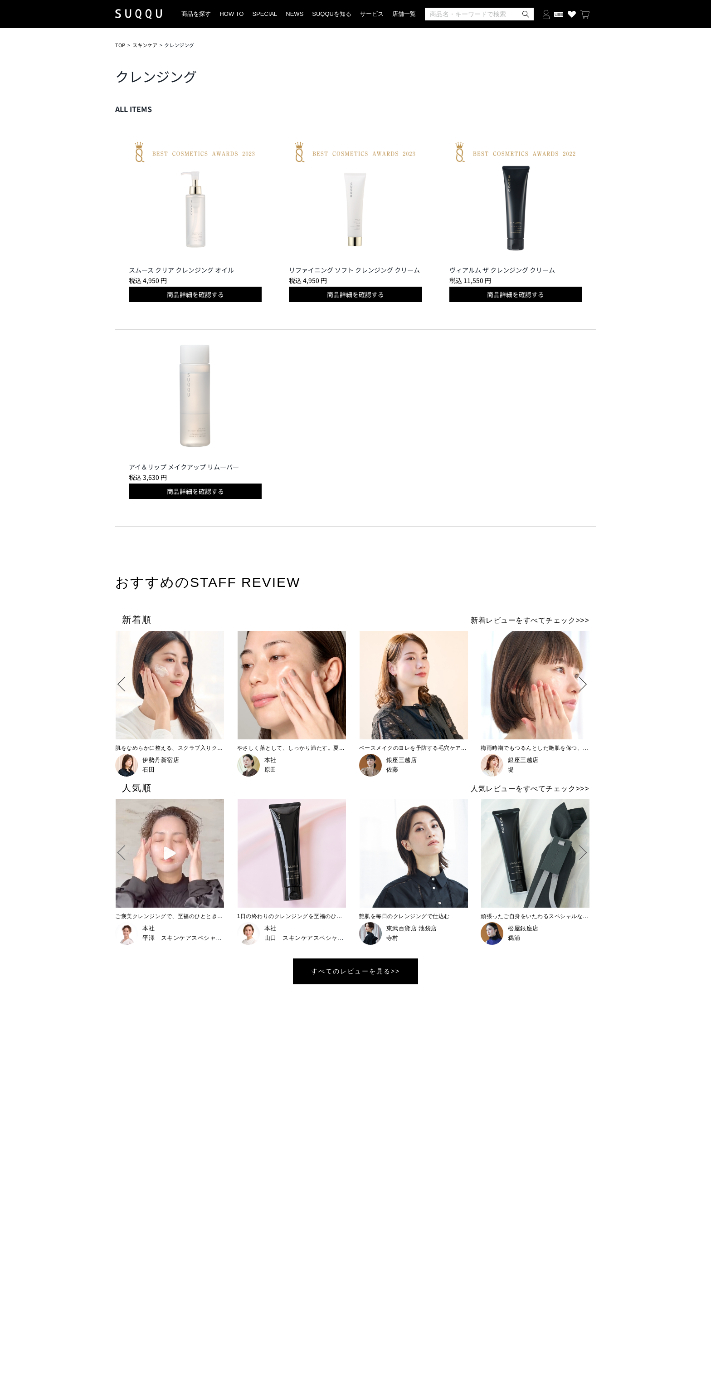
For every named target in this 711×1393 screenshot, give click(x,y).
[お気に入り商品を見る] (572, 14)
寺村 (392, 937)
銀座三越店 (401, 760)
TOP (120, 45)
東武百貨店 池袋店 (411, 928)
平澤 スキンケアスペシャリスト (188, 937)
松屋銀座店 (523, 928)
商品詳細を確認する (195, 294)
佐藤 (392, 769)
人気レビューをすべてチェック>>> (530, 788)
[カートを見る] (584, 14)
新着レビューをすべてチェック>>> (530, 620)
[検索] (479, 14)
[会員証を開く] (558, 14)
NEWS (294, 13)
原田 (270, 769)
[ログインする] (546, 14)
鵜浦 (514, 937)
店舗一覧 (404, 13)
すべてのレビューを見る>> (355, 971)
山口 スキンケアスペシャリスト (310, 937)
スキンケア (144, 45)
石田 (148, 769)
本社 (270, 760)
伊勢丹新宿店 (160, 760)
